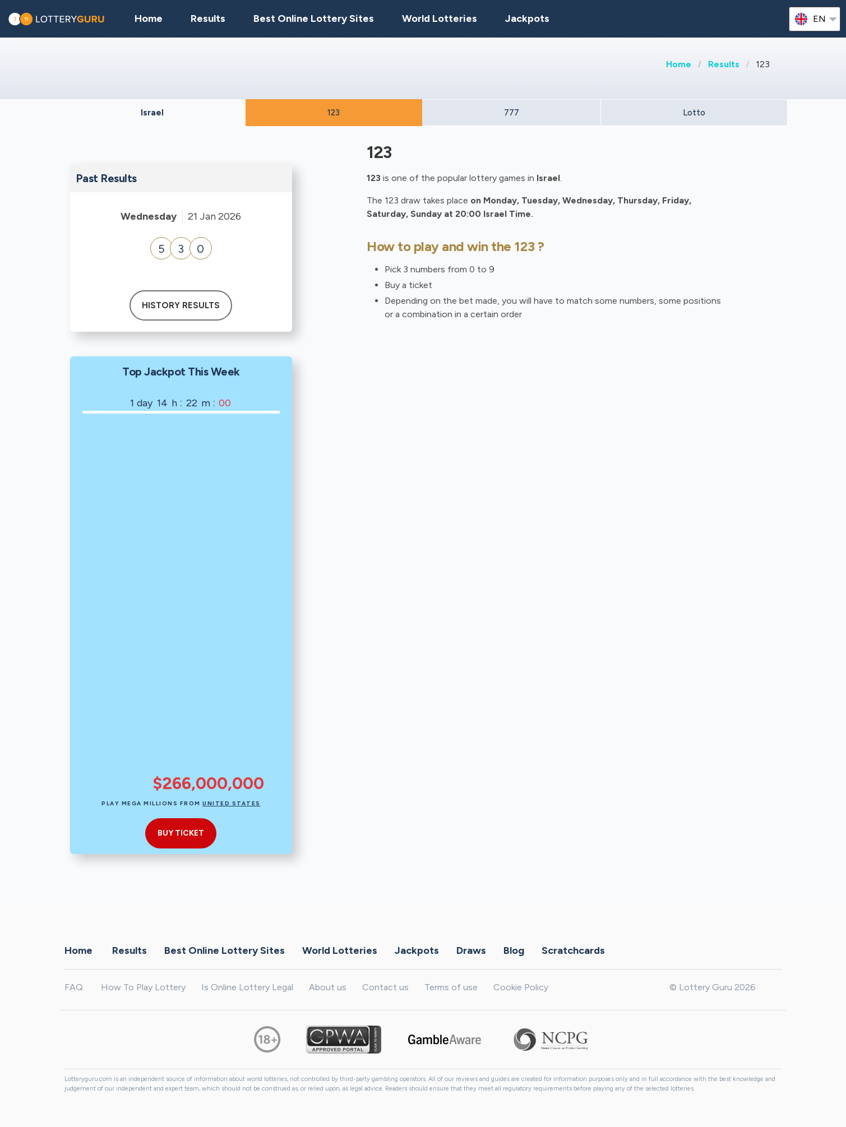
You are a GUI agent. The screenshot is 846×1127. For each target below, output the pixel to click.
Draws (471, 950)
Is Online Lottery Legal (247, 987)
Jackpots (527, 18)
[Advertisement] (208, 601)
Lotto (694, 113)
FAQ (73, 987)
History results (181, 305)
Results (723, 64)
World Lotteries (439, 18)
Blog (513, 950)
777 (511, 113)
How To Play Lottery (143, 987)
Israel (152, 113)
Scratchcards (573, 950)
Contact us (385, 987)
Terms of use (451, 987)
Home (678, 64)
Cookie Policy (520, 987)
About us (327, 987)
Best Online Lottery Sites (313, 18)
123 (333, 113)
